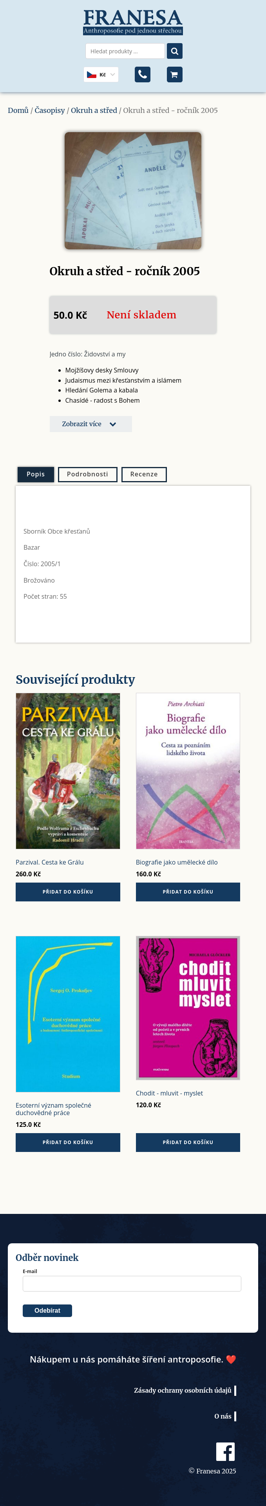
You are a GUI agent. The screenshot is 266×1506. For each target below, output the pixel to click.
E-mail (30, 1271)
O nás (223, 1416)
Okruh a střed (94, 110)
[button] (91, 424)
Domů (18, 110)
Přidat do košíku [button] (68, 891)
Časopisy (50, 110)
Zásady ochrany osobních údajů (183, 1390)
